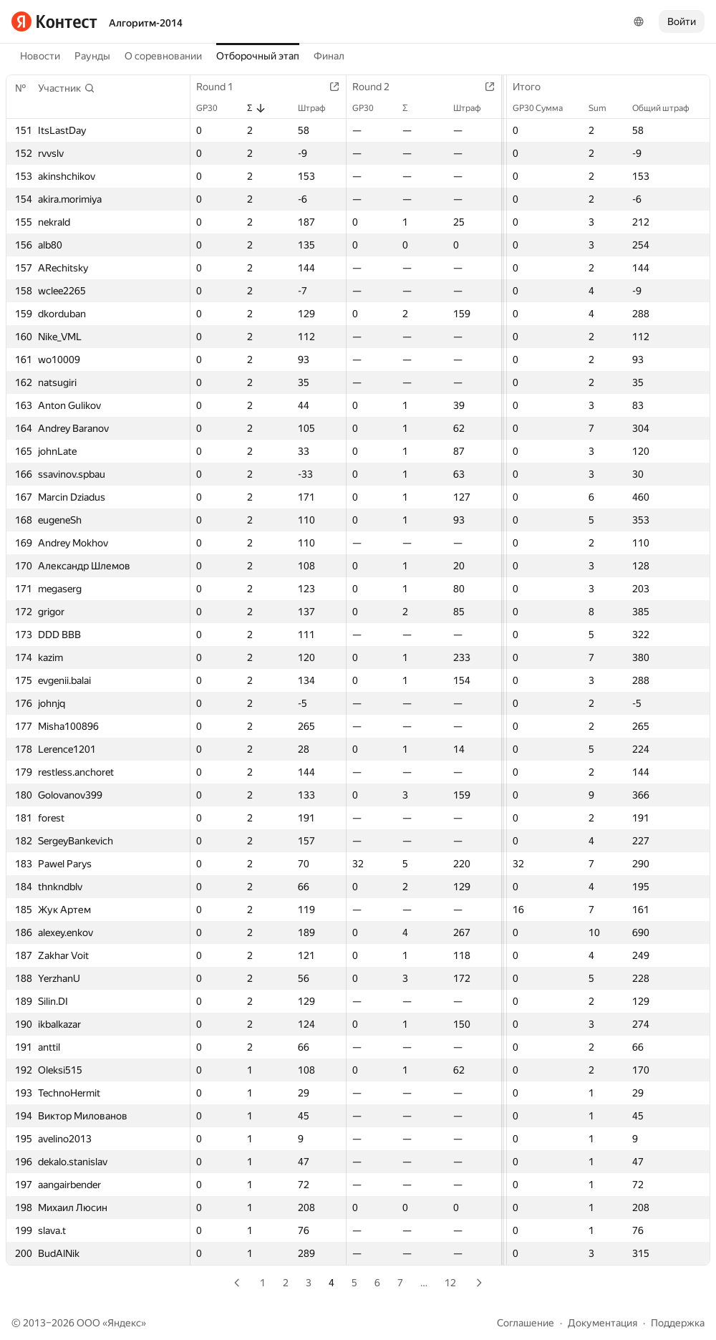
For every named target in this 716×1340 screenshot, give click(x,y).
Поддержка (678, 1323)
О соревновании (163, 56)
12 (450, 1282)
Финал (329, 56)
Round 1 (222, 86)
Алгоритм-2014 (146, 23)
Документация (602, 1323)
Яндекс (124, 1323)
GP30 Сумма (545, 108)
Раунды (92, 56)
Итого (534, 86)
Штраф (319, 108)
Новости (40, 56)
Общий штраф (668, 108)
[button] (66, 88)
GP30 (214, 108)
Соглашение (525, 1323)
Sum (605, 108)
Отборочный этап (257, 56)
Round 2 (378, 86)
